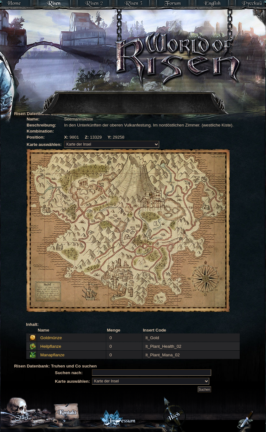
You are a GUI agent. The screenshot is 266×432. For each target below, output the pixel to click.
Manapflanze (52, 355)
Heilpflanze (50, 346)
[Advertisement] (113, 93)
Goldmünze (51, 337)
